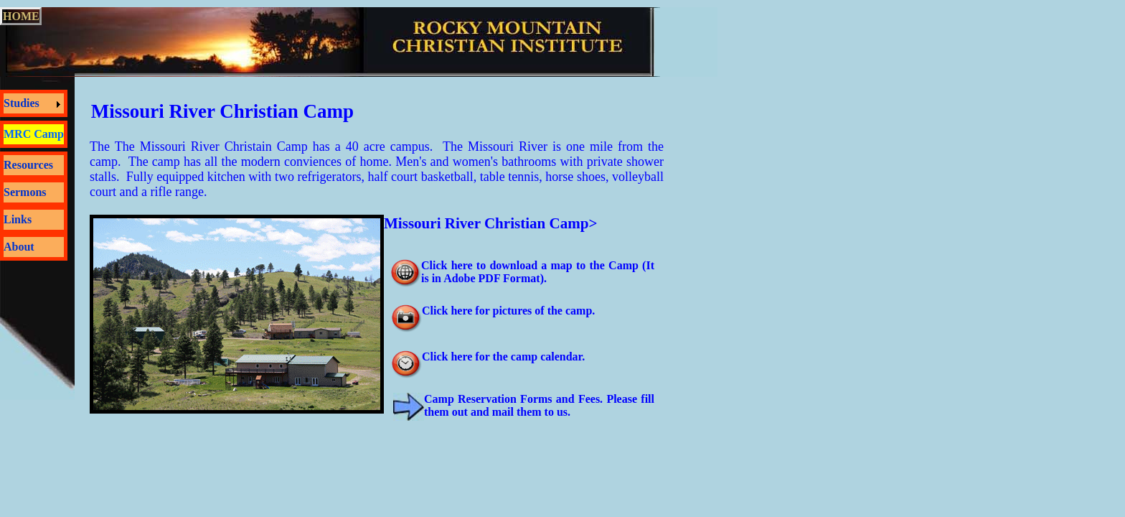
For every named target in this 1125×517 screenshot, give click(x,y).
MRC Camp (34, 134)
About (19, 247)
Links (18, 219)
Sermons (25, 192)
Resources (28, 165)
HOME (21, 16)
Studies (21, 103)
